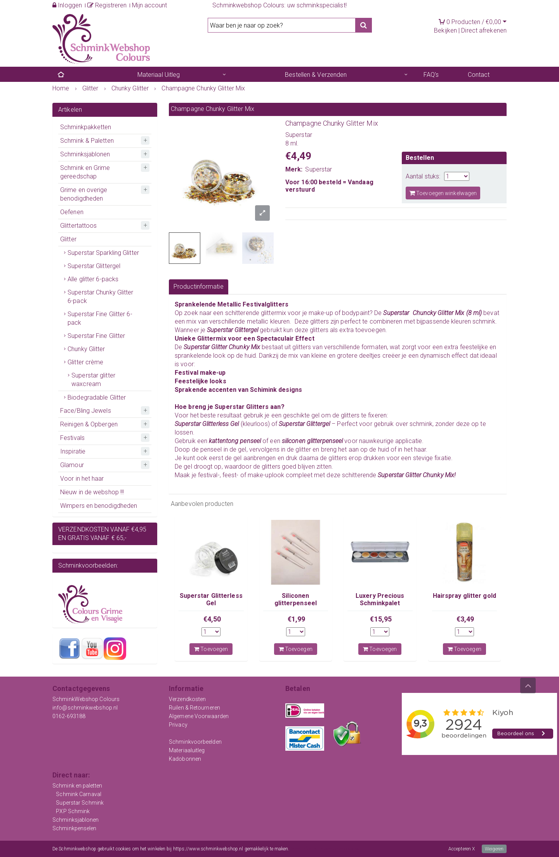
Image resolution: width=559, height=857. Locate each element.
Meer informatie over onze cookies (325, 849)
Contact (479, 74)
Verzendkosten (187, 699)
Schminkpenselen (74, 828)
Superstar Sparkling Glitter (103, 252)
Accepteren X (461, 849)
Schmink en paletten (77, 786)
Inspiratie (72, 451)
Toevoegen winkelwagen (443, 193)
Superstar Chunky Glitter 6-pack (100, 297)
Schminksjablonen (85, 154)
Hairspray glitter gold (464, 595)
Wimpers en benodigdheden (98, 505)
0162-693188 (68, 716)
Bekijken (445, 30)
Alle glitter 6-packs (93, 279)
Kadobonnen (185, 759)
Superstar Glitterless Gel (211, 599)
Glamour (72, 465)
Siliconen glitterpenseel (295, 599)
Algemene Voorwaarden (199, 716)
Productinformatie (199, 286)
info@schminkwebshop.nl (85, 708)
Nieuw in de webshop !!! (92, 492)
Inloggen (67, 5)
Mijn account (149, 5)
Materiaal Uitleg (158, 74)
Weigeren (494, 849)
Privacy (178, 725)
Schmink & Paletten (87, 140)
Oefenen (71, 212)
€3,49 (465, 619)
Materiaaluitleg (187, 750)
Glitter (68, 239)
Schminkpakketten (85, 127)
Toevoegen (211, 649)
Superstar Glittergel (94, 266)
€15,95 (381, 619)
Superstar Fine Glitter (96, 335)
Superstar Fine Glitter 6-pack (100, 318)
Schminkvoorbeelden (195, 742)
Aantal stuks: (423, 176)
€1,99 (297, 619)
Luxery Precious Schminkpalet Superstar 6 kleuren (380, 603)
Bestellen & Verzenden (316, 74)
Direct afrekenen (484, 30)
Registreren (107, 5)
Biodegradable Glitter (97, 397)
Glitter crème (85, 362)
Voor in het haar (82, 478)
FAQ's (431, 74)
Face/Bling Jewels (85, 410)
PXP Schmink (73, 811)
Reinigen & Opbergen (89, 424)
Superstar (318, 169)
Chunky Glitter (86, 349)
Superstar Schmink (80, 803)
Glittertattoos (78, 225)
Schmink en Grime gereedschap (85, 172)
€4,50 (212, 619)
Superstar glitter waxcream (93, 380)
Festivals (72, 437)
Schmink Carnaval (78, 794)
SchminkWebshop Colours (86, 699)
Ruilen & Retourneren (194, 708)
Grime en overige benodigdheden (84, 194)
